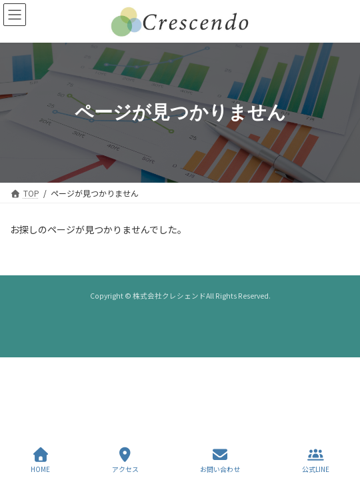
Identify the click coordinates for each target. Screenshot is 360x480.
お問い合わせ (220, 460)
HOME (40, 460)
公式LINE (315, 460)
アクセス (125, 460)
